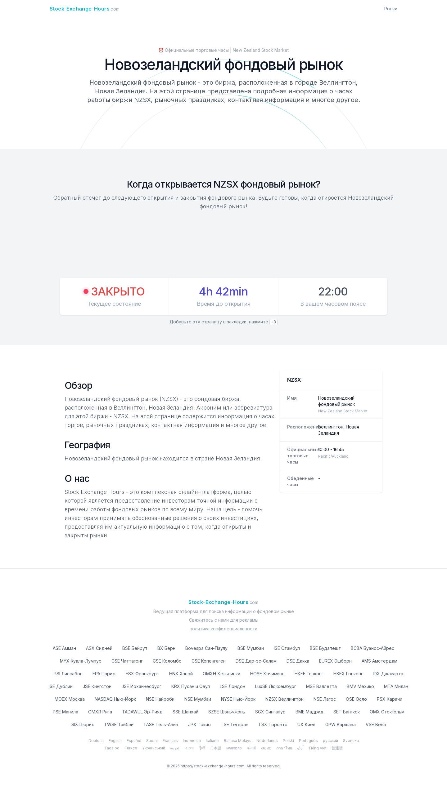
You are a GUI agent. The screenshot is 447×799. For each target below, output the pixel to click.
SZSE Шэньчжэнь (226, 711)
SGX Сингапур (270, 711)
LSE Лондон (232, 686)
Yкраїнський (153, 748)
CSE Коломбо (167, 661)
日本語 (215, 748)
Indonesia (192, 740)
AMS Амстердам (379, 661)
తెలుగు (266, 748)
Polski (288, 740)
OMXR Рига (100, 711)
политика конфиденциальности (223, 628)
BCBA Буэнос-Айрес (372, 648)
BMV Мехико (360, 686)
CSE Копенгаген (209, 661)
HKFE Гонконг (309, 673)
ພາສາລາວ (234, 748)
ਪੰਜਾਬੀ (251, 748)
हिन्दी (202, 748)
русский (330, 740)
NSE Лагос (325, 699)
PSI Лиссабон (68, 673)
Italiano (212, 740)
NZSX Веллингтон (284, 699)
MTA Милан (396, 686)
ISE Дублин (61, 686)
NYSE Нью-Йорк (238, 699)
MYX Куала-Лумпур (81, 661)
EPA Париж (104, 673)
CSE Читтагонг (127, 661)
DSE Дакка (298, 661)
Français (170, 740)
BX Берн (166, 648)
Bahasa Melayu (237, 740)
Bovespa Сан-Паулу (206, 648)
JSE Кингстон (97, 686)
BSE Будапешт (325, 648)
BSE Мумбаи (250, 648)
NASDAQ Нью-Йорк (115, 699)
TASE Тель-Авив (160, 724)
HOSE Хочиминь (267, 673)
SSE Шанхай (185, 711)
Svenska (351, 740)
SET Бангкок (346, 711)
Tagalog (112, 748)
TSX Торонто (272, 724)
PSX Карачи (389, 699)
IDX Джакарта (388, 673)
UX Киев (306, 724)
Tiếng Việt (317, 748)
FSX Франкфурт (142, 673)
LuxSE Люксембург (275, 686)
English (115, 740)
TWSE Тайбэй (118, 724)
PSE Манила (65, 711)
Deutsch (96, 740)
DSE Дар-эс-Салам (256, 661)
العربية (175, 748)
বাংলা (189, 748)
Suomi (152, 740)
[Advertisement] (223, 245)
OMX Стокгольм (387, 711)
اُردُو (300, 748)
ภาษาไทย (284, 748)
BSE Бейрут (134, 648)
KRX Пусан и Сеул (190, 686)
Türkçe (130, 748)
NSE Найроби (160, 699)
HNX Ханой (181, 673)
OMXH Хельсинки (221, 673)
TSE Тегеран (234, 724)
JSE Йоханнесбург (141, 686)
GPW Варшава (340, 724)
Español (134, 740)
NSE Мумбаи (197, 699)
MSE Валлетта (321, 686)
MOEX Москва (70, 699)
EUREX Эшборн (335, 661)
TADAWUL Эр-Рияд (142, 711)
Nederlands (267, 740)
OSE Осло (356, 699)
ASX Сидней (99, 648)
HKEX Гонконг (348, 673)
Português (308, 740)
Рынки (390, 8)
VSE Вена (376, 724)
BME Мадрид (309, 711)
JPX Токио (199, 724)
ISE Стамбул (287, 648)
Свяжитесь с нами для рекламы (223, 620)
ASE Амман (64, 648)
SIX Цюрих (82, 724)
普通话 (337, 748)
